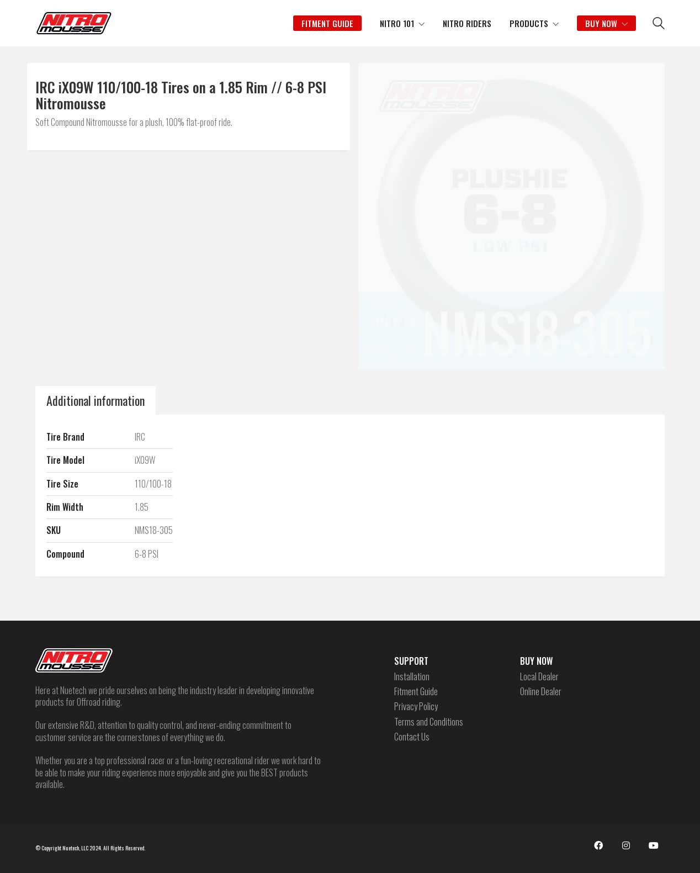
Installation (411, 676)
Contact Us (411, 737)
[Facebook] (598, 845)
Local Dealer (539, 676)
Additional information (95, 400)
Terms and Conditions (428, 722)
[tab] (95, 400)
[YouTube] (654, 845)
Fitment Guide (416, 691)
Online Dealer (540, 691)
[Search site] (659, 24)
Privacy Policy (416, 706)
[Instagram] (626, 845)
